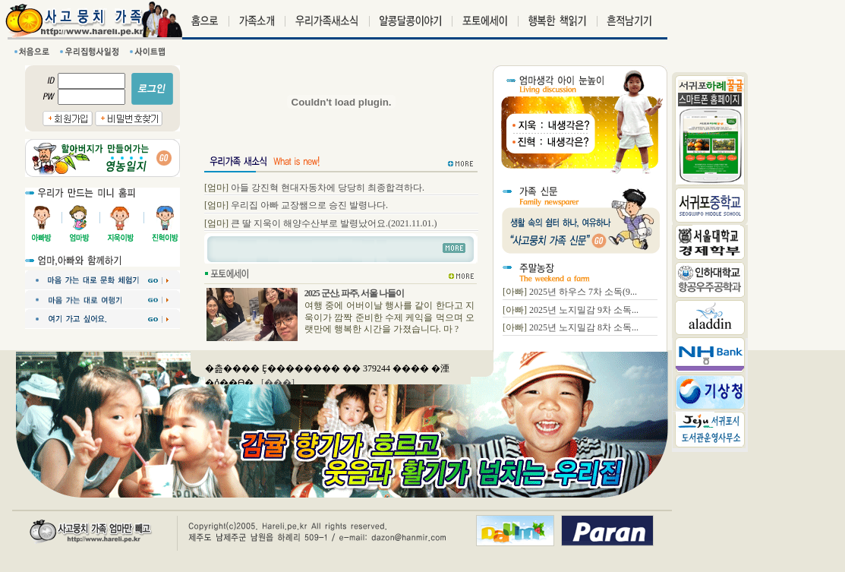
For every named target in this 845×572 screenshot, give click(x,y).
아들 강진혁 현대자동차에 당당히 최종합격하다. (327, 187)
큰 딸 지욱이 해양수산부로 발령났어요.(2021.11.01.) (334, 223)
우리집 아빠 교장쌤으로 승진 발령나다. (309, 205)
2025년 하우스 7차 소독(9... (583, 291)
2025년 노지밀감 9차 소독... (583, 310)
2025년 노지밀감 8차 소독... (583, 327)
